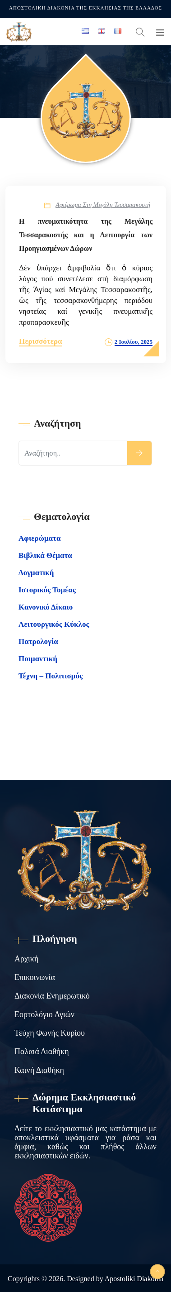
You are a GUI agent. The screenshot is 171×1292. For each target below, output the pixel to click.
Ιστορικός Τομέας (47, 590)
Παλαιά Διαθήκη (41, 1051)
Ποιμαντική (37, 658)
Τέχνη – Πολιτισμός (50, 676)
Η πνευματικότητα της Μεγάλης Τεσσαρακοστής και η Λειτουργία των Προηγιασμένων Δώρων (86, 234)
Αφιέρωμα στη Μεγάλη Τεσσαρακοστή (102, 205)
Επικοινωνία (34, 977)
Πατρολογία (38, 641)
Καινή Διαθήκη (39, 1070)
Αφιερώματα (39, 538)
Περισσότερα (40, 341)
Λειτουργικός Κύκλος (53, 624)
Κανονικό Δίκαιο (45, 607)
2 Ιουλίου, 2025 (134, 341)
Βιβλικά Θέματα (45, 555)
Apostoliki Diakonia (134, 1278)
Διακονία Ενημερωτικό (52, 995)
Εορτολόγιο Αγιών (44, 1014)
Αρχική (26, 958)
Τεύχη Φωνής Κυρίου (49, 1032)
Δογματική (36, 572)
